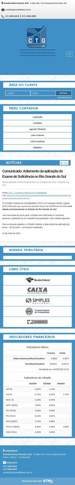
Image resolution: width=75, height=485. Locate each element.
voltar (64, 163)
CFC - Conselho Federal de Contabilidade (28, 193)
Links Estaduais (37, 141)
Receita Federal (37, 280)
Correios (37, 322)
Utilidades (37, 147)
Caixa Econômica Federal (37, 290)
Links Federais (37, 135)
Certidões (37, 123)
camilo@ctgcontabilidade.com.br (18, 10)
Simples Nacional (37, 301)
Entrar (63, 93)
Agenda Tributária (37, 129)
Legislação (37, 117)
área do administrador (65, 97)
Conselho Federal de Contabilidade (37, 311)
